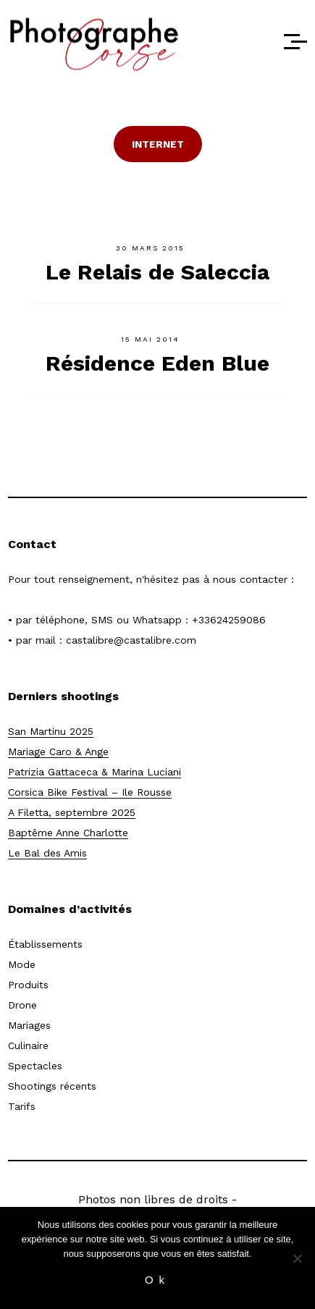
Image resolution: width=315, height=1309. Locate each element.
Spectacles (35, 1066)
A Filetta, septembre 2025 (71, 812)
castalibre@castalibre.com (131, 640)
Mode (21, 964)
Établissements (45, 944)
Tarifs (21, 1106)
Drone (22, 1005)
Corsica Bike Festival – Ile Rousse (90, 792)
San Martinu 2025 (50, 731)
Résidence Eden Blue (157, 363)
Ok (157, 1280)
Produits (28, 984)
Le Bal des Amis (47, 853)
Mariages (29, 1025)
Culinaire (28, 1045)
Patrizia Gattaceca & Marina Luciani (94, 772)
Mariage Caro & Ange (58, 751)
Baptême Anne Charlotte (68, 832)
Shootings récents (52, 1086)
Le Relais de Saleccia (157, 272)
